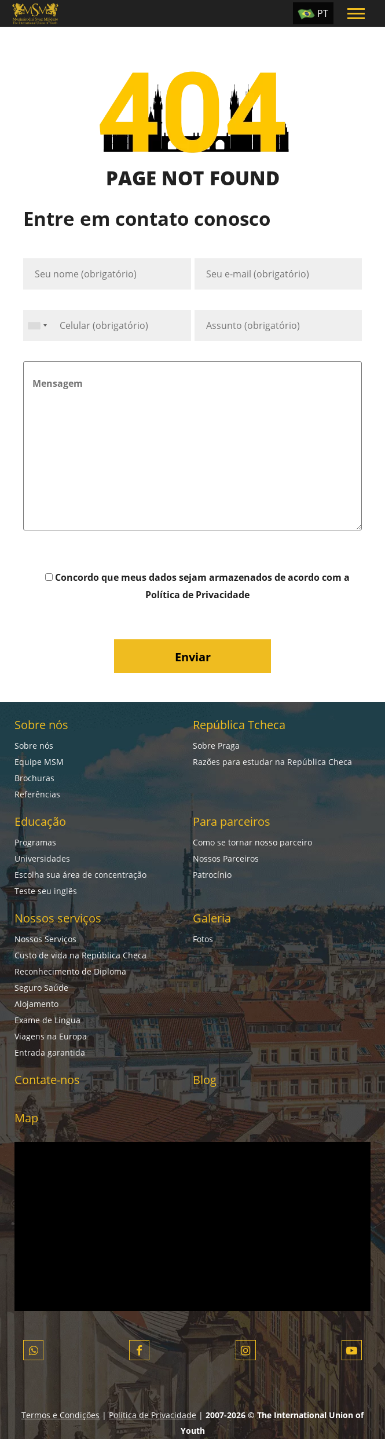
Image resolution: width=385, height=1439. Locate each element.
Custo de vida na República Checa (80, 955)
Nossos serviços (57, 918)
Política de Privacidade (197, 594)
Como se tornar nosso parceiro (252, 842)
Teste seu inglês (45, 890)
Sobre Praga (216, 745)
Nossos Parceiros (226, 858)
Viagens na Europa (50, 1036)
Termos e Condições (60, 1414)
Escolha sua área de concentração (80, 874)
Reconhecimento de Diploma (70, 971)
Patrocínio (212, 874)
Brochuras (34, 777)
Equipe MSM (39, 761)
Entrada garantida (49, 1052)
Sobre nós (41, 725)
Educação (40, 821)
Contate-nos (47, 1080)
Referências (37, 794)
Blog (205, 1080)
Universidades (42, 858)
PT (322, 13)
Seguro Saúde (41, 987)
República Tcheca (239, 725)
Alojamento (36, 1003)
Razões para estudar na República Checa (272, 761)
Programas (35, 842)
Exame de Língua (47, 1020)
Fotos (203, 938)
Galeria (212, 918)
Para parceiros (231, 821)
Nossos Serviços (45, 938)
